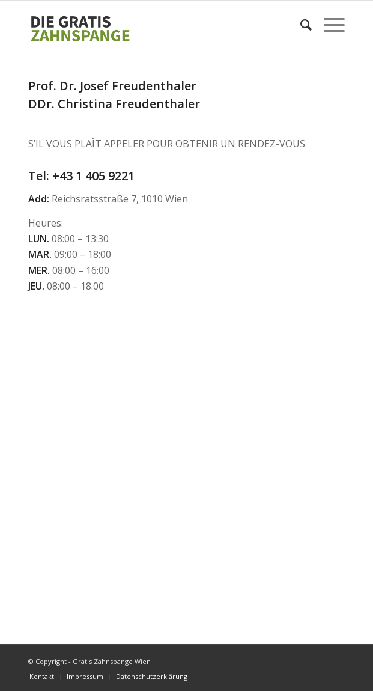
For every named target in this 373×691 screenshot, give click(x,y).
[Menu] (328, 25)
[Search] (300, 25)
